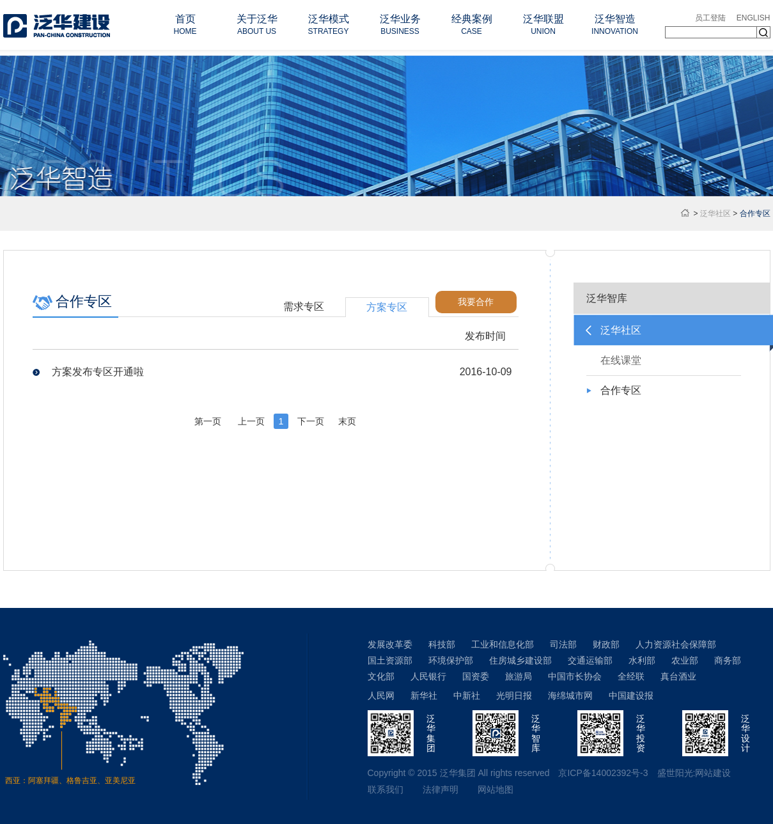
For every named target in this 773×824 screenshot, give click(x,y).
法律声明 (440, 789)
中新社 (466, 695)
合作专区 (620, 390)
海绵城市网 (570, 695)
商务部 (727, 660)
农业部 (684, 660)
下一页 (310, 421)
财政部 (606, 644)
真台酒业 (678, 676)
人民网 (381, 695)
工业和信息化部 (502, 644)
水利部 (642, 660)
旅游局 (518, 676)
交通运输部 (590, 660)
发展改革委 (390, 644)
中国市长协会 (575, 676)
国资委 (475, 676)
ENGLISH (753, 17)
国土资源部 (390, 660)
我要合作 (476, 302)
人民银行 (428, 676)
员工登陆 (710, 17)
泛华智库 (606, 298)
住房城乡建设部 (520, 660)
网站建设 (713, 773)
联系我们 (385, 789)
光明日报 (514, 695)
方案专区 (386, 307)
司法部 (563, 644)
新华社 (423, 695)
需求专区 (303, 306)
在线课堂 (620, 360)
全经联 (631, 676)
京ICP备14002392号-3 (603, 773)
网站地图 (495, 789)
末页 (347, 421)
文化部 (381, 676)
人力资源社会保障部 (676, 644)
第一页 (207, 421)
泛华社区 (715, 213)
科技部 (441, 644)
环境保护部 (450, 660)
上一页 (251, 421)
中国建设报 (631, 695)
